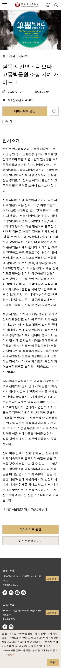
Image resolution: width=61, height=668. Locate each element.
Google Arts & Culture (23, 592)
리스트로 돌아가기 (30, 540)
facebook (4, 592)
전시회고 (25, 56)
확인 (53, 662)
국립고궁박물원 (26, 5)
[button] (48, 5)
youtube (17, 592)
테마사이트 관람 (24, 111)
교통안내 (51, 578)
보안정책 (10, 654)
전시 (12, 56)
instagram (11, 592)
